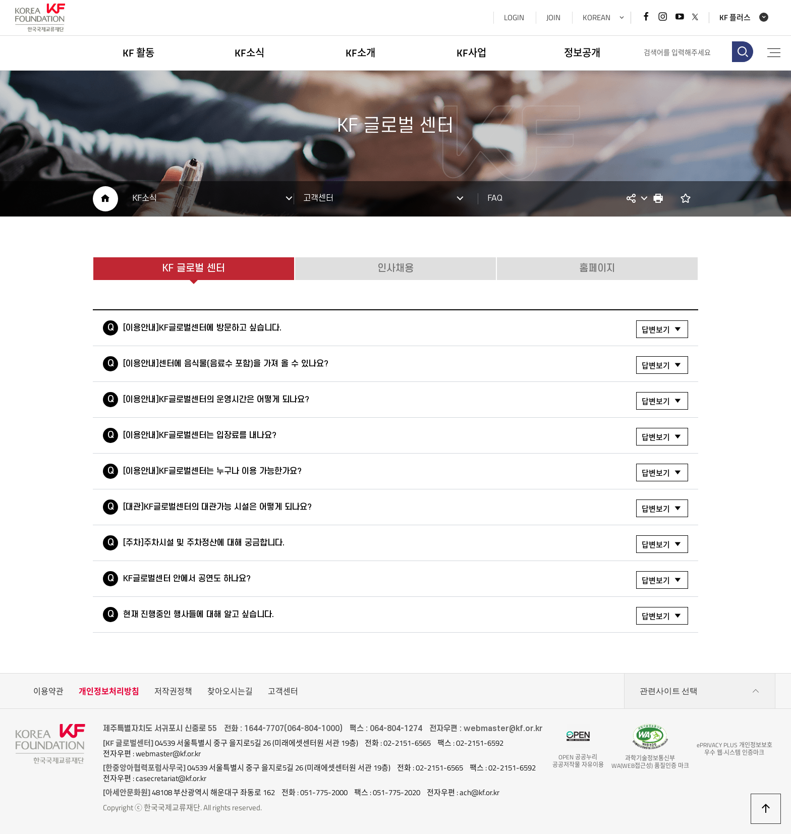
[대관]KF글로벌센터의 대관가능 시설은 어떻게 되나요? (405, 508)
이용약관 (48, 691)
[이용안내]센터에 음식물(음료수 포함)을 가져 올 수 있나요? (405, 365)
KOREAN (596, 17)
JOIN (553, 17)
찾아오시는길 (230, 691)
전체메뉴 (773, 52)
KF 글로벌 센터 (193, 268)
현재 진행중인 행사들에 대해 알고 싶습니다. (405, 616)
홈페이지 (597, 268)
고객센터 (283, 691)
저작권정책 (173, 691)
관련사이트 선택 (700, 691)
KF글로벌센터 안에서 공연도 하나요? (405, 580)
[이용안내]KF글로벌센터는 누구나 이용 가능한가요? (405, 472)
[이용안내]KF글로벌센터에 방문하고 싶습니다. (405, 329)
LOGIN (513, 17)
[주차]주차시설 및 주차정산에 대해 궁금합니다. (405, 544)
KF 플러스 (734, 17)
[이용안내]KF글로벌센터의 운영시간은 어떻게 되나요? (405, 401)
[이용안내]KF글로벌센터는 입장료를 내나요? (405, 437)
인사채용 (395, 268)
